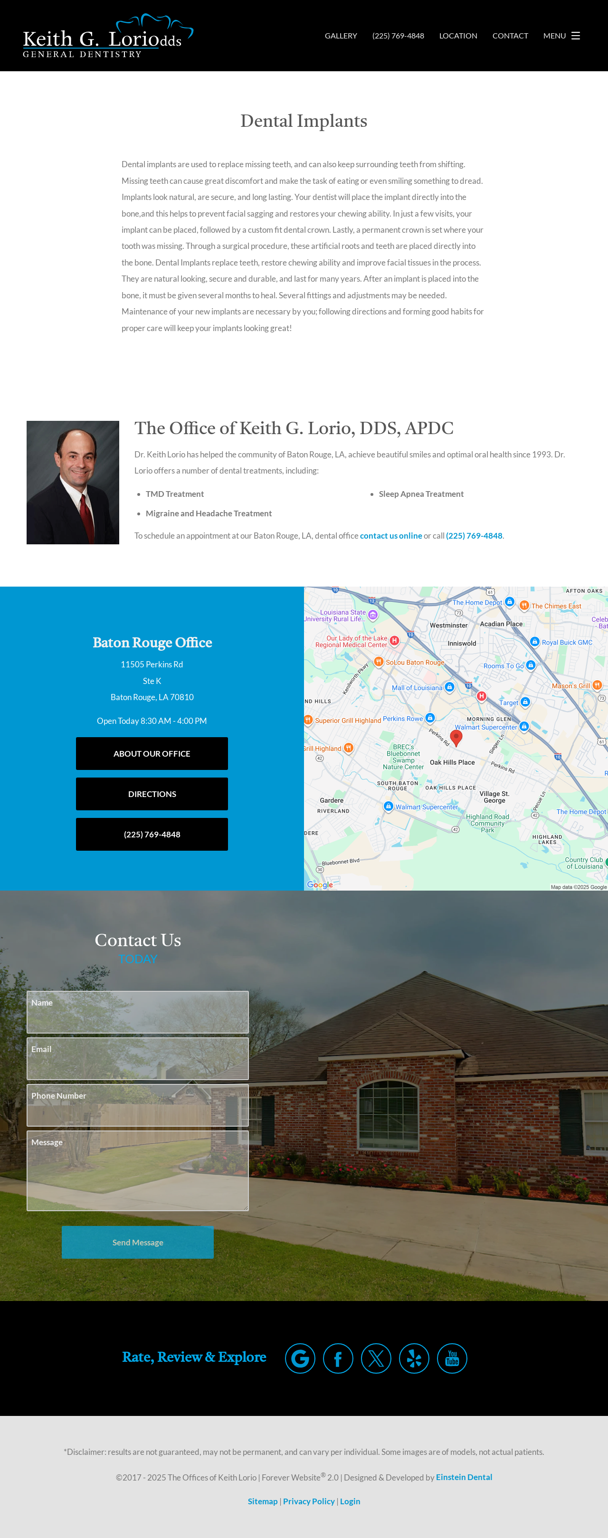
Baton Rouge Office (152, 644)
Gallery (333, 35)
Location (456, 35)
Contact (509, 35)
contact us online (404, 536)
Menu (564, 35)
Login (351, 1501)
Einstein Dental (468, 1477)
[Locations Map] (456, 738)
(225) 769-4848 (489, 536)
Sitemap (262, 1501)
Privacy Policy (309, 1501)
